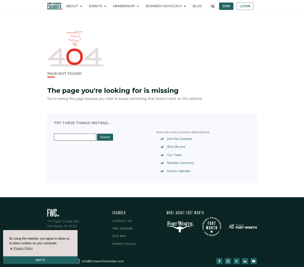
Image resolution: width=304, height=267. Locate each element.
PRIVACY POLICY (124, 243)
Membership (124, 6)
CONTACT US (122, 220)
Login (245, 6)
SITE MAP (119, 236)
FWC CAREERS (122, 228)
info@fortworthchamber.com (102, 261)
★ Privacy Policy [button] (21, 248)
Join (226, 6)
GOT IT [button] (40, 260)
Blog (197, 6)
